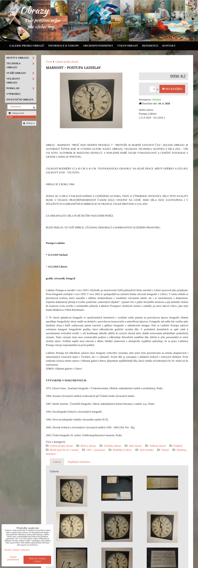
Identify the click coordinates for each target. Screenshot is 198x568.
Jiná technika (146, 449)
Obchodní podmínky (98, 45)
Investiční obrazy (20, 99)
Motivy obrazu (88, 445)
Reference (150, 45)
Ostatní (165, 449)
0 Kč (10, 117)
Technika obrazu (112, 445)
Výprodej (13, 93)
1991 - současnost (95, 449)
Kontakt (169, 45)
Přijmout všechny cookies (37, 559)
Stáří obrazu (135, 445)
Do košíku (172, 89)
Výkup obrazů (127, 45)
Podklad (178, 445)
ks (154, 89)
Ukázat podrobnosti (13, 558)
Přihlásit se (29, 123)
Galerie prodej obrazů (26, 45)
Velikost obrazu (157, 445)
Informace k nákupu (63, 45)
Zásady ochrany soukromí (16, 549)
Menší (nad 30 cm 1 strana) (64, 449)
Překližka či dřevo (122, 449)
